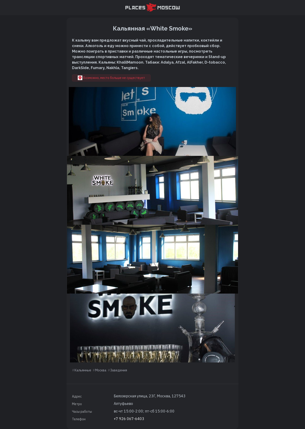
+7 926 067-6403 (129, 418)
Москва (100, 370)
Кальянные (83, 370)
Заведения (118, 370)
